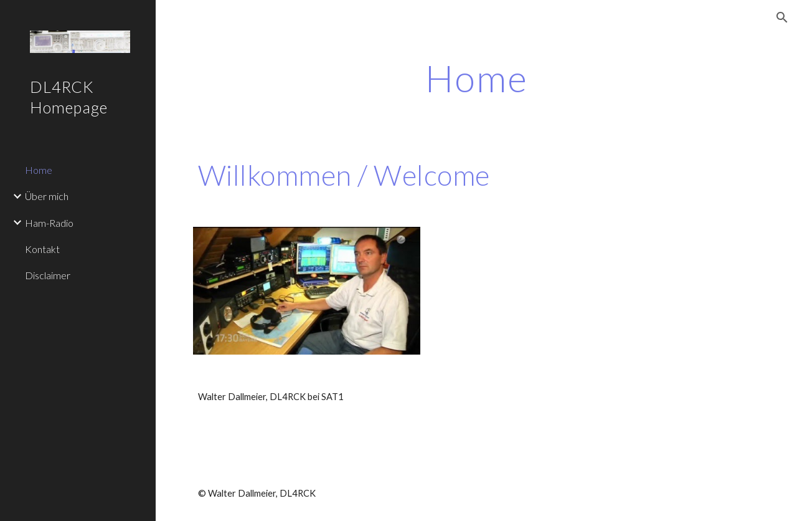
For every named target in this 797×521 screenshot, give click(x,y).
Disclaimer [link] (47, 275)
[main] (476, 77)
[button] (782, 17)
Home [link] (38, 170)
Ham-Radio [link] (49, 223)
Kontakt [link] (42, 249)
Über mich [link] (46, 196)
